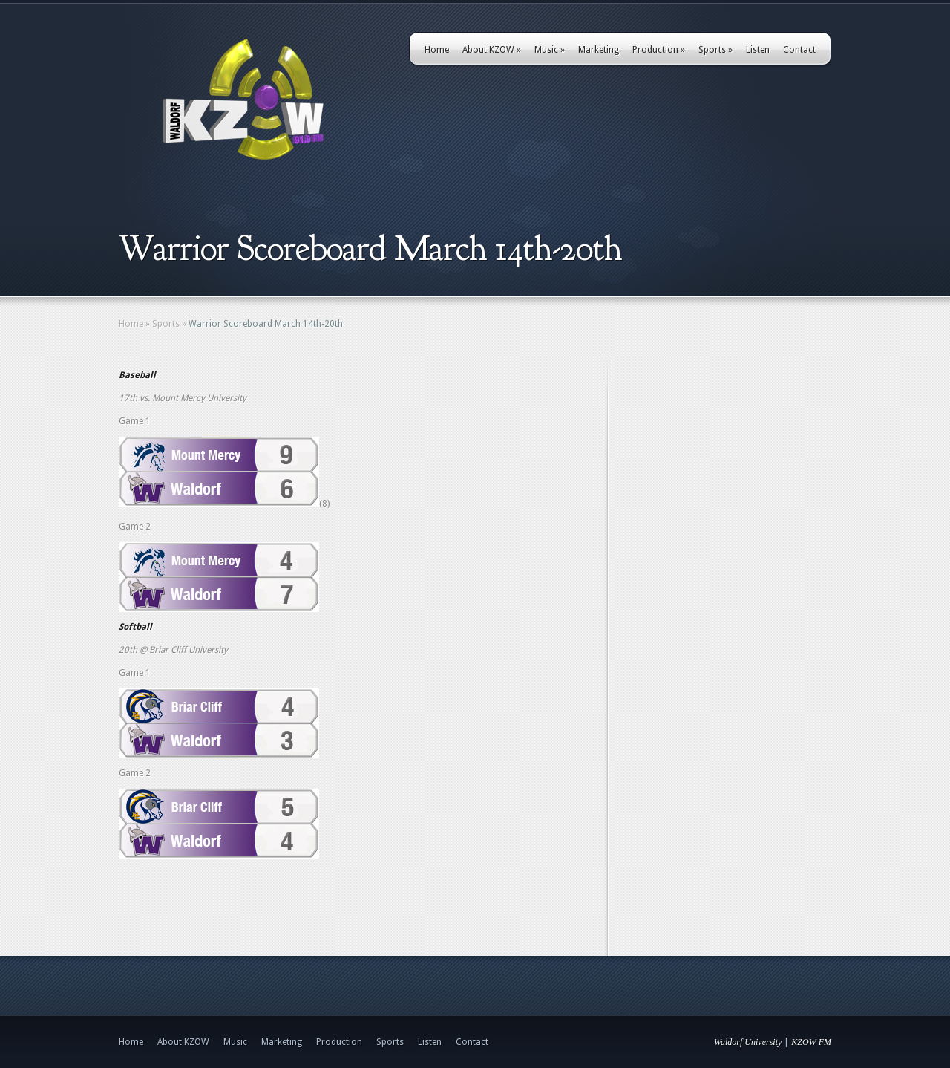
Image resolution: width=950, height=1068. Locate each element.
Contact (799, 50)
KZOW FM (811, 1042)
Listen (758, 50)
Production (658, 50)
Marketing (598, 50)
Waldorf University (748, 1042)
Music (549, 50)
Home (437, 50)
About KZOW (491, 50)
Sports (715, 50)
